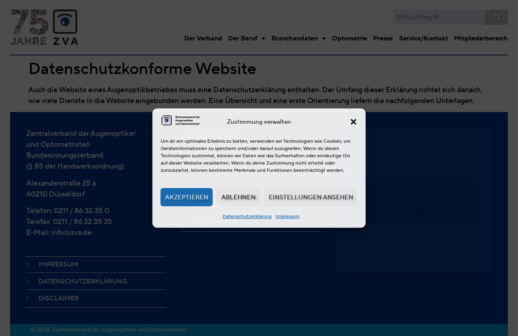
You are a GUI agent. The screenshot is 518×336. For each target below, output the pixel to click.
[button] (354, 122)
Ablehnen (238, 197)
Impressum (287, 216)
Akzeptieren (186, 197)
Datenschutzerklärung (247, 216)
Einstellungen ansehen (311, 197)
